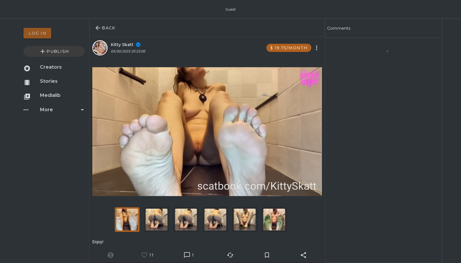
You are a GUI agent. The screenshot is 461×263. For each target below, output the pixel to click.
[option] (54, 33)
